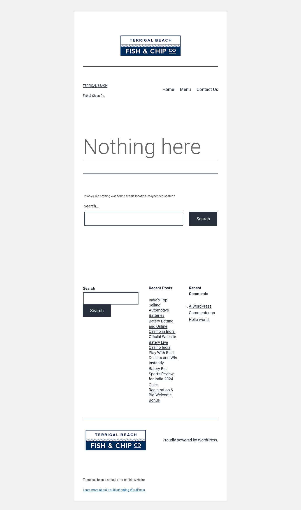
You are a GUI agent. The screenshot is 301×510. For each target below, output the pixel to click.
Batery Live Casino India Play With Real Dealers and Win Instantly (163, 352)
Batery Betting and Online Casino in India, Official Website (162, 329)
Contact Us (207, 89)
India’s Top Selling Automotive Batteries (159, 308)
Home (168, 89)
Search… (91, 206)
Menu (185, 89)
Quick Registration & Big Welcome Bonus (161, 392)
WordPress (207, 440)
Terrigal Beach (95, 85)
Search (89, 288)
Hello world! (199, 319)
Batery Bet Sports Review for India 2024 (161, 373)
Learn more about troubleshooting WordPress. (114, 490)
